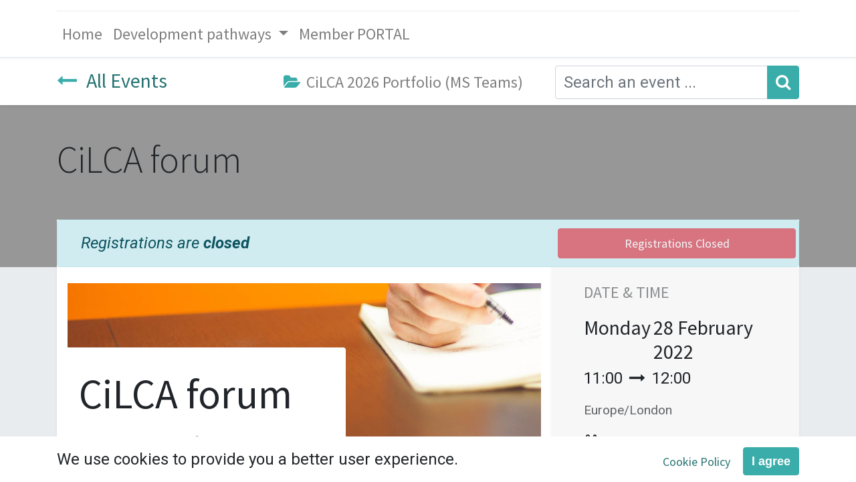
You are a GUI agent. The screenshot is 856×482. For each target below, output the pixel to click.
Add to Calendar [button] (663, 443)
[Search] (783, 82)
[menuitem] (82, 34)
